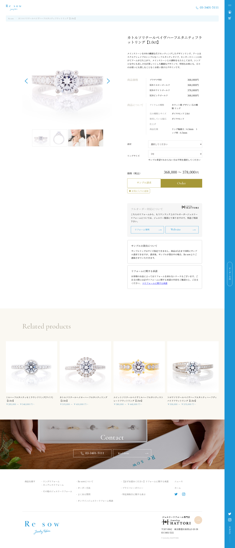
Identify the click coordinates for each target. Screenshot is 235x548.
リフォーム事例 (142, 228)
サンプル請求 (145, 182)
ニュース (178, 481)
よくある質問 (84, 494)
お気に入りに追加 (140, 190)
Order (184, 182)
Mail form (124, 452)
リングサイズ (133, 155)
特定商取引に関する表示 (134, 494)
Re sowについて (85, 481)
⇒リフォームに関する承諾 (154, 282)
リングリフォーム (51, 481)
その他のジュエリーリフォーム (57, 491)
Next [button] (108, 79)
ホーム (177, 487)
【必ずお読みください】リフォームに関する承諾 (145, 481)
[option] (67, 80)
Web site (177, 229)
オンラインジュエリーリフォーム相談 (95, 500)
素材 (129, 144)
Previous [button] (26, 79)
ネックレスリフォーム (53, 484)
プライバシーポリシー (132, 487)
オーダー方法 (84, 487)
